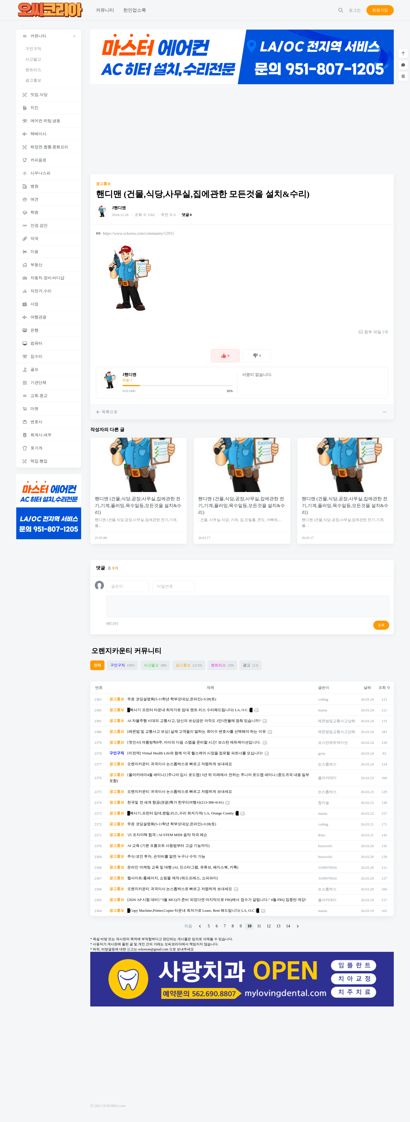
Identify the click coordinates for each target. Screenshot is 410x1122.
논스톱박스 (327, 764)
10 (249, 926)
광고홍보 (33, 80)
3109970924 (327, 867)
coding (323, 699)
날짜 (367, 687)
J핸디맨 (119, 208)
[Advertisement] (242, 129)
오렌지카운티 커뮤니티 (126, 650)
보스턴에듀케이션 (333, 742)
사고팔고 (33, 59)
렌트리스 (33, 70)
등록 (381, 625)
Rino (321, 835)
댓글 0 (187, 215)
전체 (97, 665)
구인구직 (33, 49)
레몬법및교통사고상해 (336, 721)
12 (269, 926)
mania (322, 710)
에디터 (112, 623)
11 (259, 926)
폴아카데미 (327, 778)
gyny (321, 753)
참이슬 (323, 802)
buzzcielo (325, 846)
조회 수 (384, 687)
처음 (188, 926)
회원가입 (380, 10)
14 (288, 926)
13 (278, 926)
